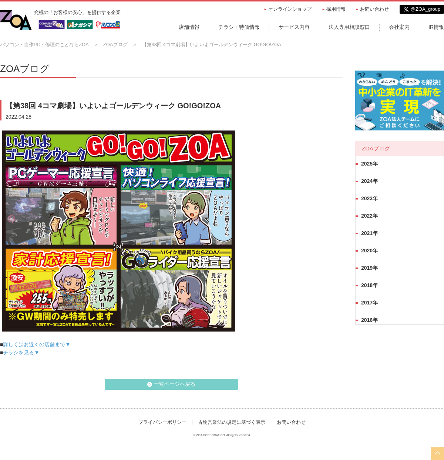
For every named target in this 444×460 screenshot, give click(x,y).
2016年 (369, 320)
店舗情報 (189, 27)
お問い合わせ (374, 9)
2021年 (369, 233)
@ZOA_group (425, 9)
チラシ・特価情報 (239, 27)
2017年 (369, 303)
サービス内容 (294, 27)
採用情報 (336, 9)
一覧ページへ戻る (174, 384)
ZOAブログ (115, 44)
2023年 (369, 198)
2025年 (369, 164)
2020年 (369, 250)
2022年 (369, 216)
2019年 (369, 268)
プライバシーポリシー (162, 422)
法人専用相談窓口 (349, 27)
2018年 (369, 285)
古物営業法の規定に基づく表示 (231, 422)
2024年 (369, 181)
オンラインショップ (290, 9)
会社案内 (399, 27)
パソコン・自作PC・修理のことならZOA (44, 44)
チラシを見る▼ (21, 352)
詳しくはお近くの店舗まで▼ (36, 344)
